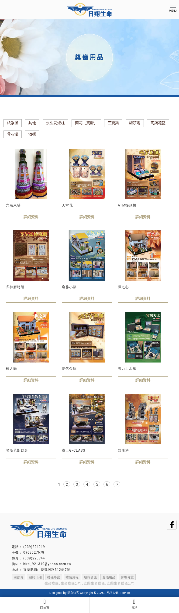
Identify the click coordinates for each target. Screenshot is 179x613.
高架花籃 (158, 123)
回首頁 (44, 604)
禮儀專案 (53, 577)
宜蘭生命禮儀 (94, 583)
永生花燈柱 (55, 123)
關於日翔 (35, 577)
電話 (134, 604)
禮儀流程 (72, 577)
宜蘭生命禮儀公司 (121, 583)
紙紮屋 (12, 123)
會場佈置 (127, 577)
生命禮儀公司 (71, 583)
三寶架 (113, 123)
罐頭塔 (134, 123)
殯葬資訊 (90, 577)
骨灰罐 (12, 134)
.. (105, 593)
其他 (32, 123)
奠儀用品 (108, 577)
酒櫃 (32, 134)
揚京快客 (73, 593)
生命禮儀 (52, 583)
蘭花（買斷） (86, 123)
